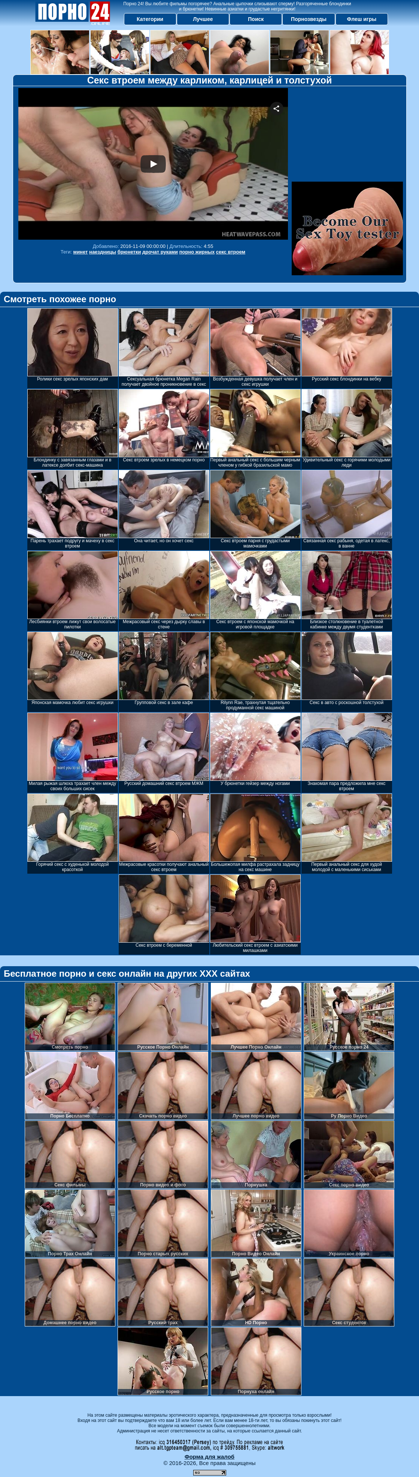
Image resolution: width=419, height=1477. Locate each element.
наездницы (102, 252)
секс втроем (230, 252)
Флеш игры (362, 19)
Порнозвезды (309, 19)
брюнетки (129, 252)
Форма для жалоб (209, 1456)
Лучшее (203, 19)
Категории (150, 19)
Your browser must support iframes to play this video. (153, 164)
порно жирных (197, 252)
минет (80, 252)
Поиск (256, 19)
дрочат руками (160, 252)
